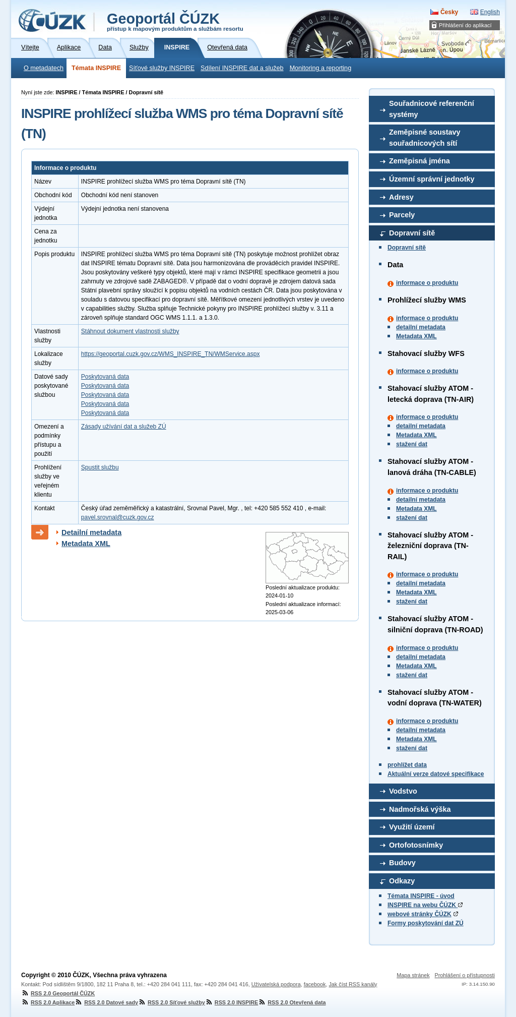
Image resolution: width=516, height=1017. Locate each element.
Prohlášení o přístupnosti (465, 975)
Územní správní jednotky (432, 179)
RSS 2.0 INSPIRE (231, 1002)
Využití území (412, 827)
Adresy (401, 197)
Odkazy (402, 881)
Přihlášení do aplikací (465, 25)
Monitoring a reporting (321, 68)
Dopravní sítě (412, 233)
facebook (315, 984)
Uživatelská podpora (276, 984)
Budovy (402, 863)
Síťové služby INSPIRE (162, 68)
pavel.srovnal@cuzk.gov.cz (117, 517)
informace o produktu (427, 282)
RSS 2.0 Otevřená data (292, 1002)
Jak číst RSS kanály (353, 984)
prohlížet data (407, 764)
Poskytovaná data (105, 376)
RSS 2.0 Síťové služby (171, 1002)
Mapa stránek (413, 975)
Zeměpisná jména (419, 161)
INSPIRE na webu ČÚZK (425, 905)
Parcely (402, 215)
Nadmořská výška (419, 809)
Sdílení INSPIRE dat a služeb (242, 68)
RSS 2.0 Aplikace (48, 1002)
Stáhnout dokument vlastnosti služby (130, 331)
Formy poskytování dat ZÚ (426, 923)
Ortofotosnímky (416, 845)
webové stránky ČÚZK (420, 914)
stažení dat (411, 444)
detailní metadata (420, 327)
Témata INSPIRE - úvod (421, 896)
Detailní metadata (91, 532)
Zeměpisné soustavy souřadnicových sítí (425, 137)
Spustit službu (100, 467)
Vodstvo (403, 791)
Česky (449, 12)
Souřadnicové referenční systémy (431, 108)
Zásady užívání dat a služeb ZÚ (123, 426)
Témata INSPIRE (96, 68)
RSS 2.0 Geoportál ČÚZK (58, 993)
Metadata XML (416, 336)
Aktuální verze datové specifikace (436, 773)
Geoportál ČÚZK (175, 21)
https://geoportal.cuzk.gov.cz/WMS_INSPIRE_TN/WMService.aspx (170, 353)
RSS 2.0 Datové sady (106, 1002)
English (490, 12)
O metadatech (43, 68)
